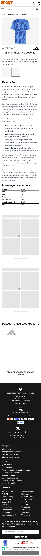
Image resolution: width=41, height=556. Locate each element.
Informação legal (8, 475)
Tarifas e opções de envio (12, 480)
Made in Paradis (27, 491)
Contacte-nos (20, 396)
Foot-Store (6, 505)
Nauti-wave (25, 494)
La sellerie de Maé (9, 515)
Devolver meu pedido (10, 454)
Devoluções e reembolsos (12, 473)
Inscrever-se (20, 537)
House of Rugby (8, 512)
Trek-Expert (26, 510)
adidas (20, 48)
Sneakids (25, 505)
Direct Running (7, 497)
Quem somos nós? (9, 465)
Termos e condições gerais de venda (16, 470)
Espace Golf (6, 502)
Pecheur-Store (27, 497)
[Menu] (2, 9)
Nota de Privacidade (9, 483)
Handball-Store (7, 510)
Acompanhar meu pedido (11, 452)
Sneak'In (24, 502)
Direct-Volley (7, 499)
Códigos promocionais (10, 457)
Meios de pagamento (10, 478)
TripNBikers (26, 512)
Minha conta (6, 449)
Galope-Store (7, 507)
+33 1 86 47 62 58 (20, 403)
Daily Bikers (6, 494)
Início (4, 14)
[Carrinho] (39, 3)
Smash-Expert (26, 499)
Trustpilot (36, 426)
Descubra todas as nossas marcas (20, 373)
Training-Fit (25, 507)
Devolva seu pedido (18, 437)
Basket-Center (7, 491)
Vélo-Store (25, 515)
